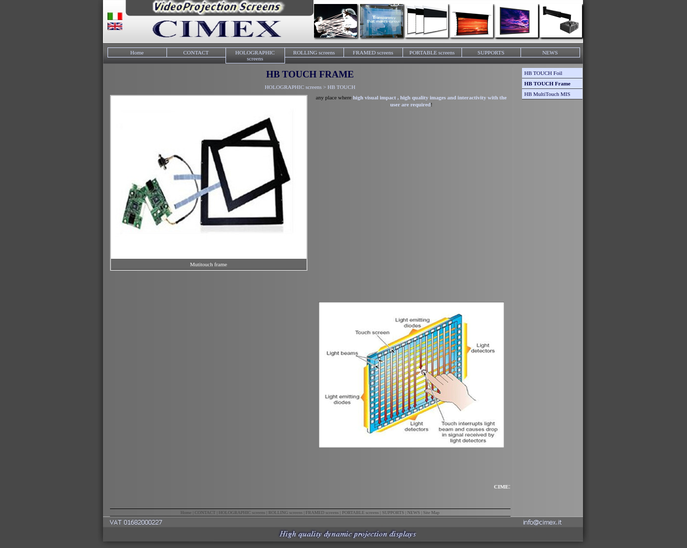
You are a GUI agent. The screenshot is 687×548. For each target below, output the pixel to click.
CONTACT (195, 52)
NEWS (550, 52)
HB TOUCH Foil (543, 73)
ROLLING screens (313, 52)
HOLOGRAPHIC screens (255, 55)
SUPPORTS (491, 52)
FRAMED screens (373, 52)
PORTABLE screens (432, 52)
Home (137, 52)
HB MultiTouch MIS (547, 94)
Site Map (431, 512)
